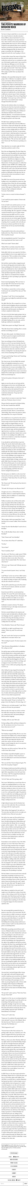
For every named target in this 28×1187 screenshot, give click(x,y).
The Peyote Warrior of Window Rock (13, 26)
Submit (14, 1173)
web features (14, 1159)
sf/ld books (14, 1166)
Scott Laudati (6, 29)
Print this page (14, 1153)
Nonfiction (8, 22)
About (14, 1176)
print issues (14, 1163)
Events (14, 1170)
